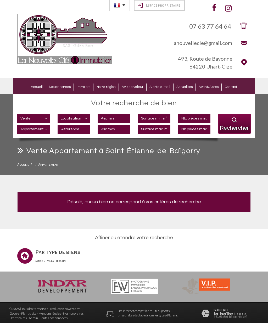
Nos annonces (52, 86)
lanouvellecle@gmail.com (202, 43)
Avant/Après (216, 86)
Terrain (61, 259)
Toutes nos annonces (54, 317)
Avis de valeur (132, 86)
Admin (33, 317)
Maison (40, 259)
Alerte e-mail (162, 86)
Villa (50, 259)
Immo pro (79, 86)
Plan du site (28, 312)
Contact (240, 86)
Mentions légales (49, 312)
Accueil (27, 86)
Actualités (189, 86)
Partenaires (19, 317)
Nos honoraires (73, 312)
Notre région (103, 86)
